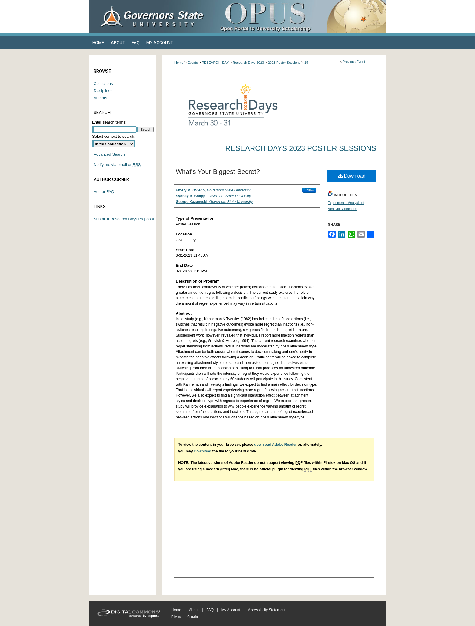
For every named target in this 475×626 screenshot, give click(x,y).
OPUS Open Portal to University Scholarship (298, 16)
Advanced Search (109, 154)
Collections (103, 83)
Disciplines (103, 90)
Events (193, 62)
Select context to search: (113, 136)
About (193, 610)
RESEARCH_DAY (216, 62)
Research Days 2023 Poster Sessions (300, 148)
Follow (309, 190)
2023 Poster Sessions (284, 62)
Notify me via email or (117, 164)
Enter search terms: (109, 122)
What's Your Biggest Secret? (218, 171)
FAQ (210, 610)
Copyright (193, 616)
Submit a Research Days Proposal (124, 219)
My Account (230, 610)
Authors (100, 98)
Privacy (176, 616)
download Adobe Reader (275, 444)
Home (178, 62)
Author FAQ (104, 191)
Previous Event (354, 61)
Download (352, 175)
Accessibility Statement (266, 610)
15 (306, 62)
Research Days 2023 (249, 62)
